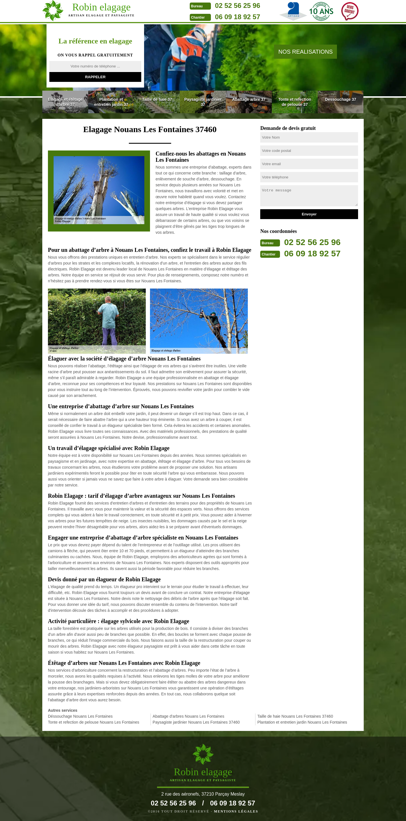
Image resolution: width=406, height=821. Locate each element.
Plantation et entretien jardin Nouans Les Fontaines (302, 722)
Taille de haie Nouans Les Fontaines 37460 (295, 716)
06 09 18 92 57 (232, 17)
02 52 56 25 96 (232, 5)
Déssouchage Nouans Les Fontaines (80, 716)
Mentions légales (236, 811)
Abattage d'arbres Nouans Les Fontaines (188, 716)
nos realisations (305, 52)
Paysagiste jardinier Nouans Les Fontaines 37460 (196, 722)
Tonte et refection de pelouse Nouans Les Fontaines (93, 722)
